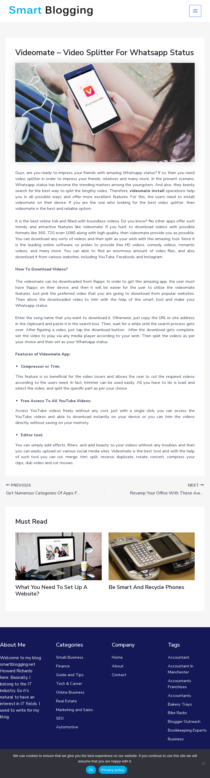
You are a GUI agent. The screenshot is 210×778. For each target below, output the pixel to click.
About (118, 666)
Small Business (69, 657)
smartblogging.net (17, 664)
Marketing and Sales (74, 709)
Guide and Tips (70, 674)
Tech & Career (69, 683)
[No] (203, 763)
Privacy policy (112, 770)
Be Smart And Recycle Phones (146, 587)
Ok (91, 770)
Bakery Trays (180, 704)
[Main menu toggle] (195, 11)
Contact (119, 674)
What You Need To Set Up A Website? (51, 590)
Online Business (70, 692)
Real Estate (66, 701)
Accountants (179, 695)
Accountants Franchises (179, 683)
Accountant (178, 657)
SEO (60, 718)
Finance (63, 666)
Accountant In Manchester (180, 669)
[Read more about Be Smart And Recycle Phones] (152, 556)
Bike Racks (177, 712)
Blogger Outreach (184, 721)
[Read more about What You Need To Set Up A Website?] (58, 556)
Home (117, 657)
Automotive (67, 727)
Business (176, 739)
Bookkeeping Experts (187, 730)
